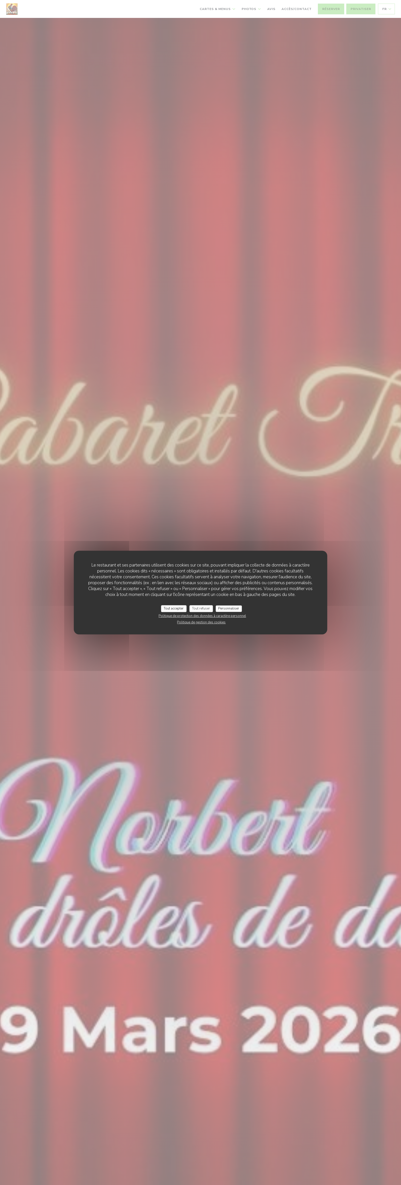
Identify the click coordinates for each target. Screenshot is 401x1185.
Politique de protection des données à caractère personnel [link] (202, 616)
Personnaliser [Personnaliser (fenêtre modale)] (228, 608)
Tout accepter (174, 608)
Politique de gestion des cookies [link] (201, 622)
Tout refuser (201, 608)
